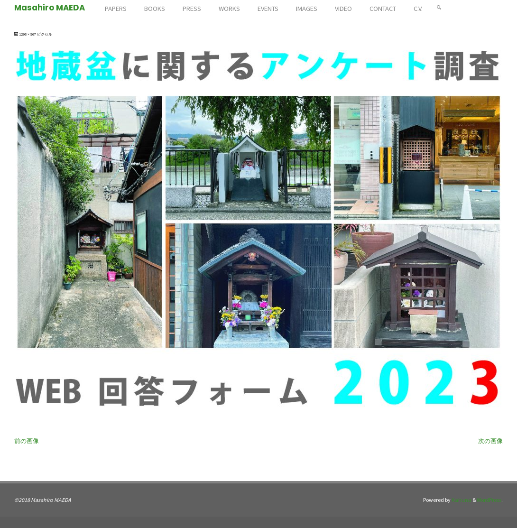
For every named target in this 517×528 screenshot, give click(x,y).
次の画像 (490, 441)
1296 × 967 (28, 34)
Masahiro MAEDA (49, 7)
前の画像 (26, 441)
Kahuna (461, 499)
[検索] (439, 7)
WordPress (489, 499)
